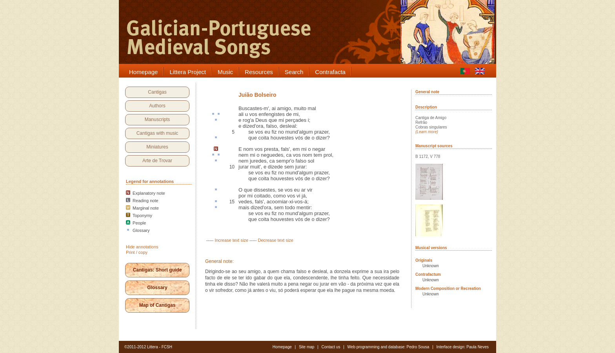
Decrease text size (275, 240)
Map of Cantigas (157, 305)
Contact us (331, 347)
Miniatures (157, 147)
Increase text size (231, 240)
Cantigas (157, 92)
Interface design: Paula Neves (463, 347)
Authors (157, 106)
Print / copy (136, 252)
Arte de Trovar (157, 160)
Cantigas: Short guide (157, 270)
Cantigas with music (157, 133)
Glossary (157, 287)
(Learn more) (426, 132)
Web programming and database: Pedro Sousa (388, 347)
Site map (306, 347)
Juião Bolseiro (257, 95)
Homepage (282, 347)
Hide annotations (142, 246)
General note (427, 92)
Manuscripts (157, 119)
